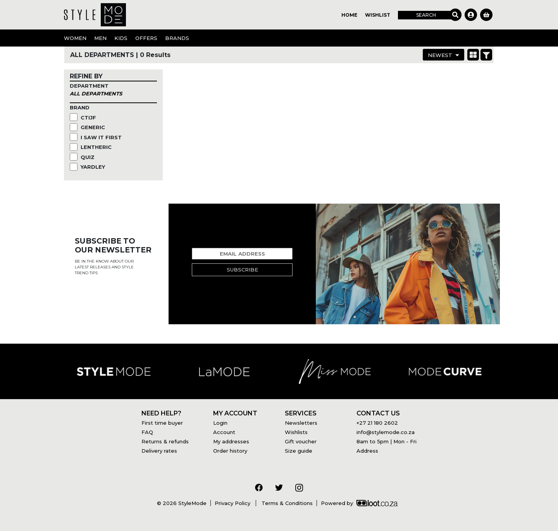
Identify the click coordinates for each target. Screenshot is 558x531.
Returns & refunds (165, 441)
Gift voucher (301, 441)
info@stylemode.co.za (385, 432)
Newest (440, 55)
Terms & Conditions (286, 503)
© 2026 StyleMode (182, 503)
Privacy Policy (233, 503)
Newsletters (301, 423)
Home (349, 15)
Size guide (298, 451)
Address (367, 451)
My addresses (231, 441)
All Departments (96, 93)
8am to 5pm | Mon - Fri (386, 441)
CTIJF (89, 117)
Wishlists (296, 432)
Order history (230, 451)
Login (220, 423)
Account (224, 432)
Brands (177, 38)
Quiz (88, 157)
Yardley (94, 167)
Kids (120, 38)
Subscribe (242, 269)
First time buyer (162, 423)
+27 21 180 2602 (377, 423)
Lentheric (97, 147)
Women (75, 38)
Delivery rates (159, 451)
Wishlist (377, 15)
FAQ (147, 432)
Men (100, 38)
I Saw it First (102, 137)
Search (426, 15)
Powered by (359, 503)
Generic (94, 127)
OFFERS (146, 38)
